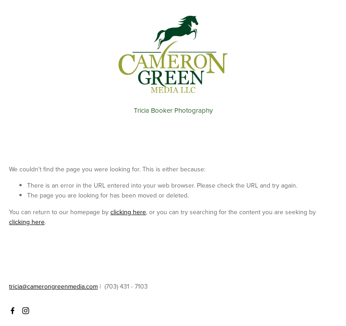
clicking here (128, 211)
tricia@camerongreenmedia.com (53, 286)
